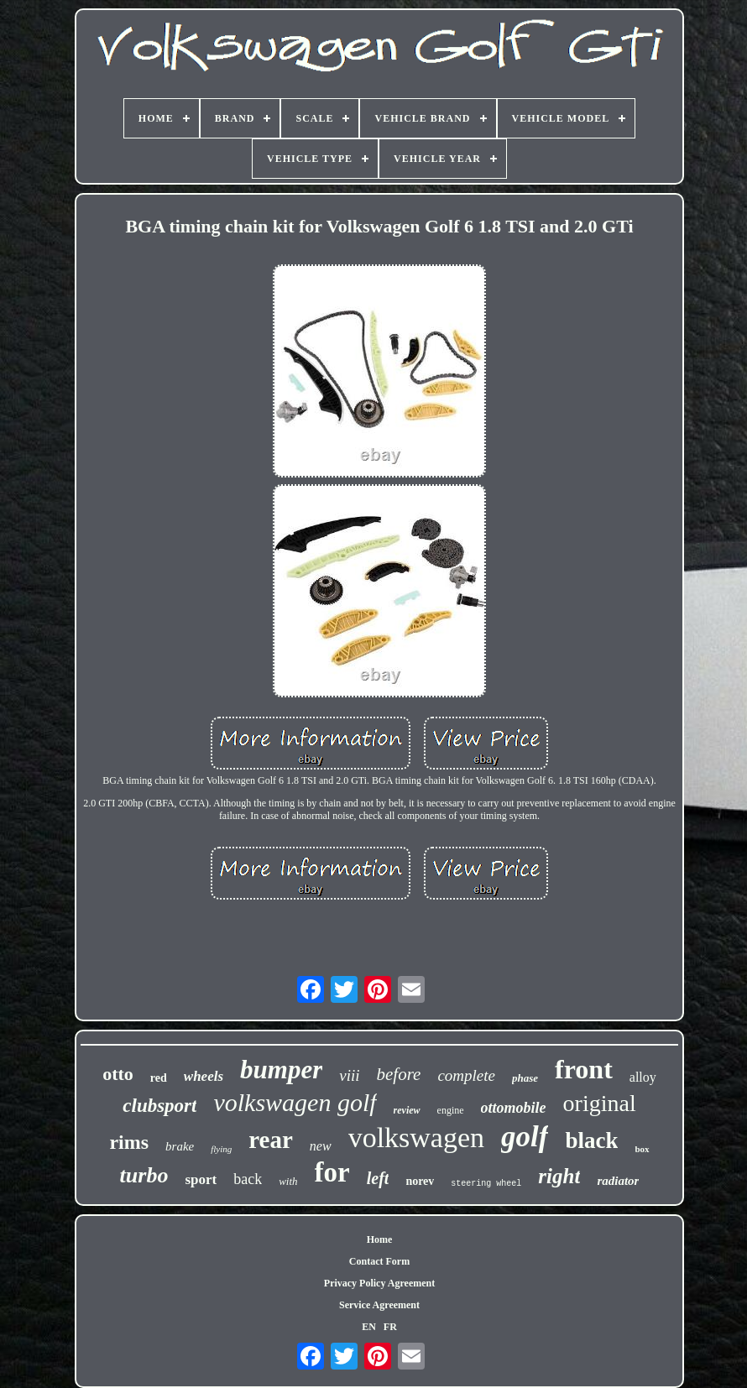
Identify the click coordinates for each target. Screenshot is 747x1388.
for (332, 1172)
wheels (203, 1076)
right (559, 1176)
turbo (144, 1175)
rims (129, 1142)
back (247, 1179)
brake (179, 1146)
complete (466, 1075)
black (591, 1140)
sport (201, 1179)
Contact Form (379, 1261)
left (378, 1178)
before (399, 1074)
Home (380, 1239)
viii (349, 1075)
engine (450, 1110)
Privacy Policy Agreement (379, 1283)
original (599, 1103)
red (158, 1078)
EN (369, 1327)
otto (117, 1073)
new (321, 1146)
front (584, 1069)
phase (525, 1078)
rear (270, 1139)
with (288, 1181)
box (642, 1149)
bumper (281, 1069)
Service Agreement (379, 1305)
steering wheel (486, 1183)
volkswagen (416, 1137)
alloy (642, 1077)
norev (419, 1181)
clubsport (159, 1105)
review (407, 1110)
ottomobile (513, 1107)
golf (524, 1136)
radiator (618, 1180)
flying (221, 1149)
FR (390, 1327)
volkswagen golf (294, 1102)
